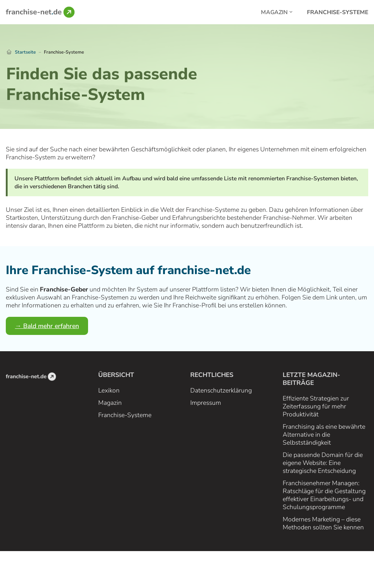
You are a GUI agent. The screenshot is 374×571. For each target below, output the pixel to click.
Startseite (25, 52)
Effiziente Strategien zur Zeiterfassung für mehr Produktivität (316, 406)
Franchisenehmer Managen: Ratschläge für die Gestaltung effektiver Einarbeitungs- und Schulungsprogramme (324, 495)
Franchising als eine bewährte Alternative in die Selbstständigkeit (324, 434)
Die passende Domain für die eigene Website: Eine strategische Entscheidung (323, 462)
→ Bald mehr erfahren (47, 326)
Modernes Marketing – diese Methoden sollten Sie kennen (323, 523)
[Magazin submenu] (290, 11)
